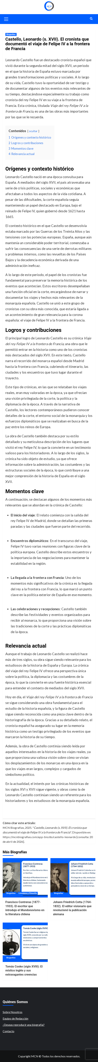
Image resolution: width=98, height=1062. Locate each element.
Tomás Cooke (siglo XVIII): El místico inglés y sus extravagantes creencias (24, 970)
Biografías (11, 34)
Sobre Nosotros (12, 1012)
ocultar (33, 131)
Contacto (8, 1031)
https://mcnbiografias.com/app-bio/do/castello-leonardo (39, 837)
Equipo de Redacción (15, 1018)
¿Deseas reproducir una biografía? (24, 1024)
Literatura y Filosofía (28, 893)
